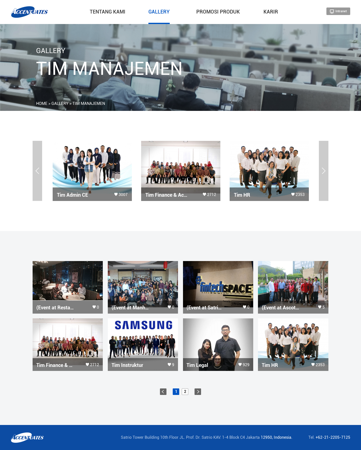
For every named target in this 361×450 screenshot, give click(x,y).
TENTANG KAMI (107, 12)
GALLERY (159, 12)
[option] (92, 171)
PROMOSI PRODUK (218, 12)
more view (92, 171)
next (198, 391)
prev (163, 391)
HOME (41, 103)
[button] (37, 171)
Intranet (338, 11)
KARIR (270, 12)
